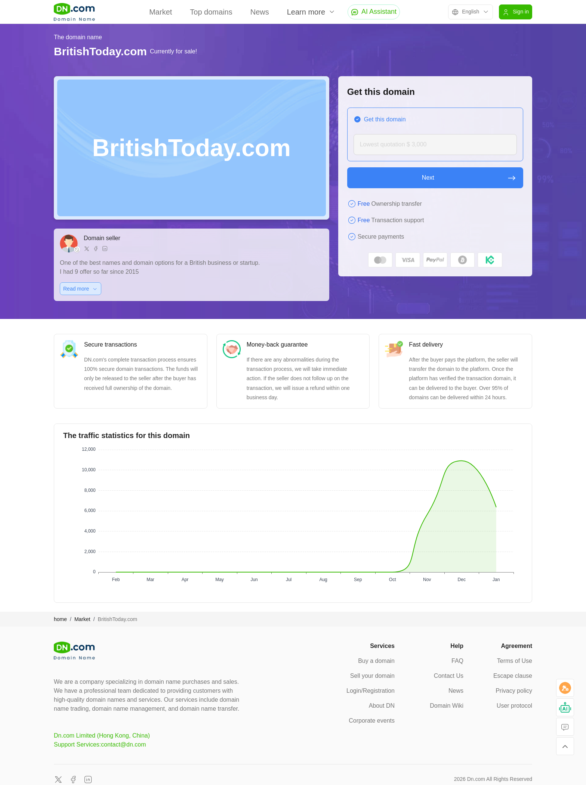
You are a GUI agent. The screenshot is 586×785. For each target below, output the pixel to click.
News (259, 12)
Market (160, 12)
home (60, 619)
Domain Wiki (446, 705)
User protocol (514, 705)
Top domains (211, 12)
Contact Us (448, 676)
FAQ (457, 661)
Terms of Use (514, 661)
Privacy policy (514, 691)
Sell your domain (372, 676)
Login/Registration (370, 691)
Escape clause (512, 676)
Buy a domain (376, 661)
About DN (382, 705)
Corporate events (372, 720)
